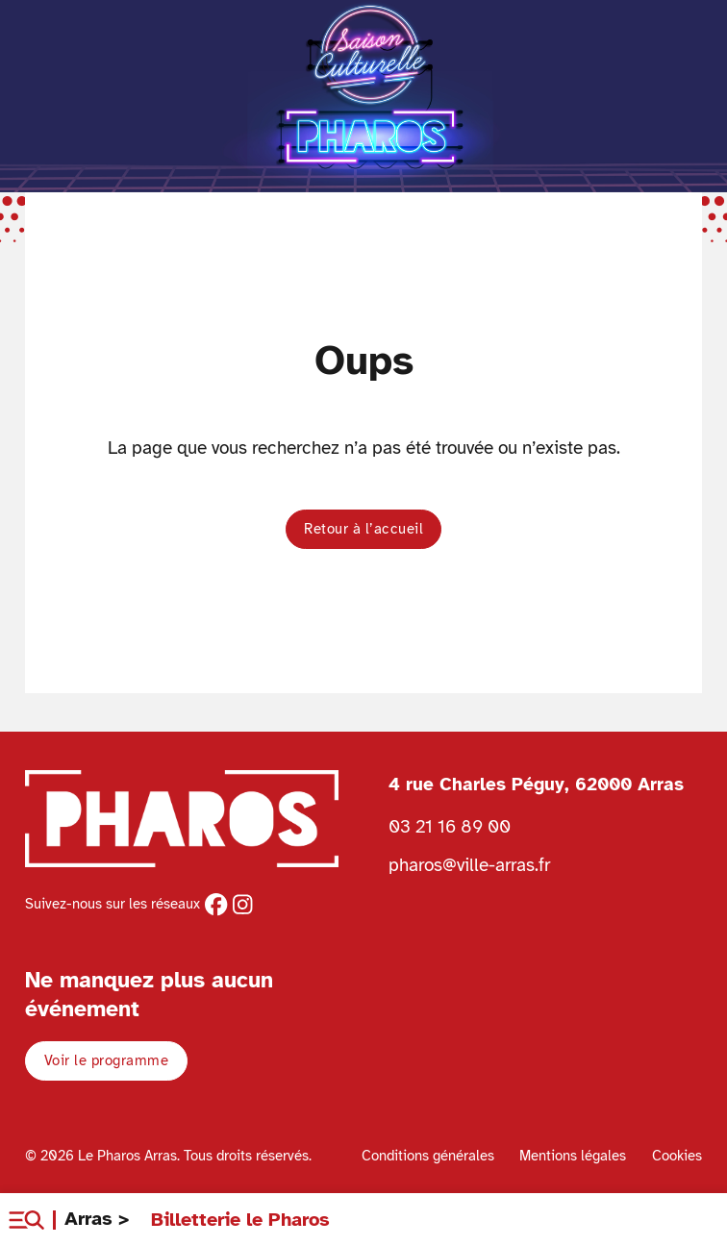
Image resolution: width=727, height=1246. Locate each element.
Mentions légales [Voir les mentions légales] (572, 1155)
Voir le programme (106, 1060)
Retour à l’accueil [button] (363, 528)
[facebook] (216, 904)
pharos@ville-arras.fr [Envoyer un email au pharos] (469, 865)
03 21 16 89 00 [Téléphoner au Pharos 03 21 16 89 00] (450, 826)
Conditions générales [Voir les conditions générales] (428, 1155)
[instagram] (242, 904)
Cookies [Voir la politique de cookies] (677, 1155)
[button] (26, 1219)
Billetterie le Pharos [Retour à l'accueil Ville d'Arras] (240, 1220)
